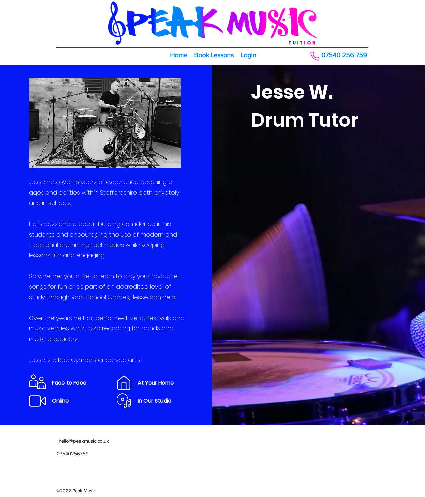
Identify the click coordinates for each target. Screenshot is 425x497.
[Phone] (314, 56)
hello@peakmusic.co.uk (84, 441)
